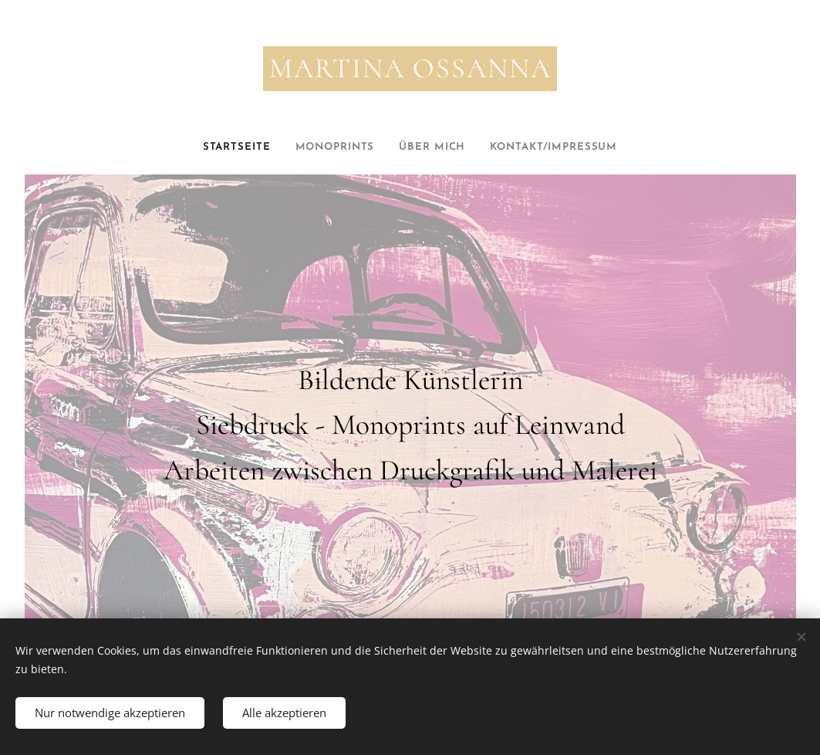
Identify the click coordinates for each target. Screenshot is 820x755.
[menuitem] (222, 147)
